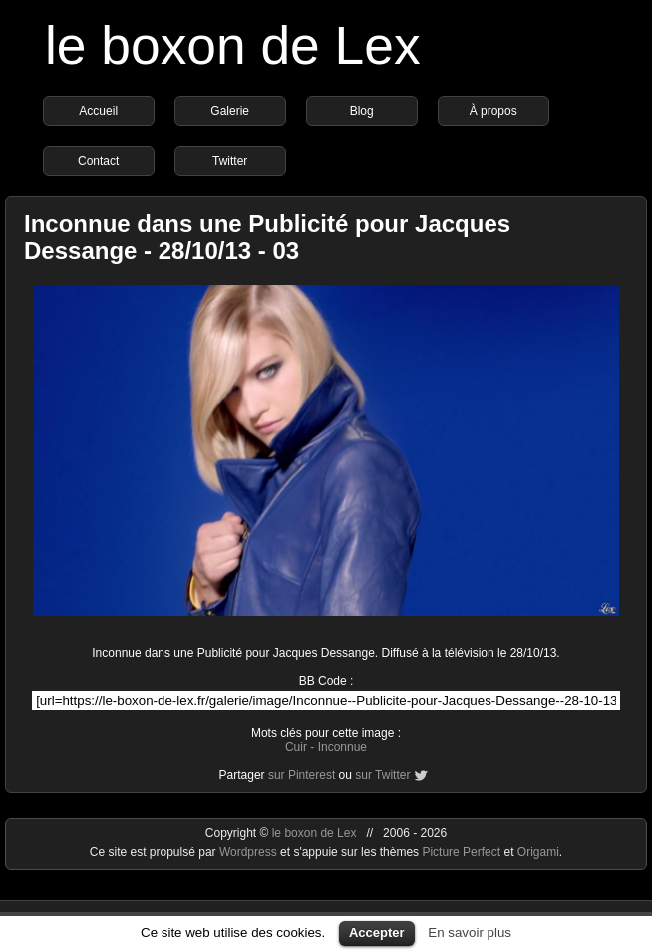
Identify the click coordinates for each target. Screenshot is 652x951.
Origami (538, 852)
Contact (98, 161)
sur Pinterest (301, 775)
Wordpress (249, 852)
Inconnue (342, 747)
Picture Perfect (461, 852)
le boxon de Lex (233, 45)
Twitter (229, 161)
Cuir (296, 747)
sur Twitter (382, 775)
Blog (362, 111)
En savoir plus (469, 932)
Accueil (98, 111)
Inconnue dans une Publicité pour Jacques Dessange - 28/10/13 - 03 (267, 237)
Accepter (377, 932)
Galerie (229, 111)
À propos (493, 111)
